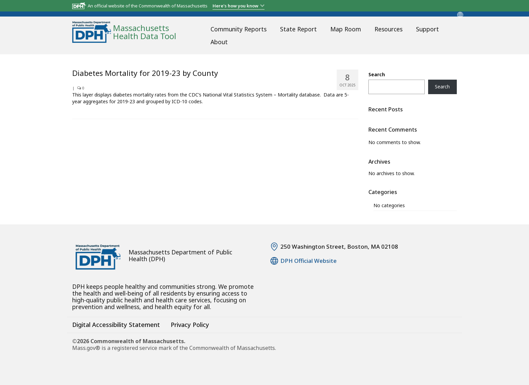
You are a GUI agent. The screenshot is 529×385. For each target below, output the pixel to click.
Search (376, 74)
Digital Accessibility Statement (116, 325)
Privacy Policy (190, 325)
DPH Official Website (308, 260)
